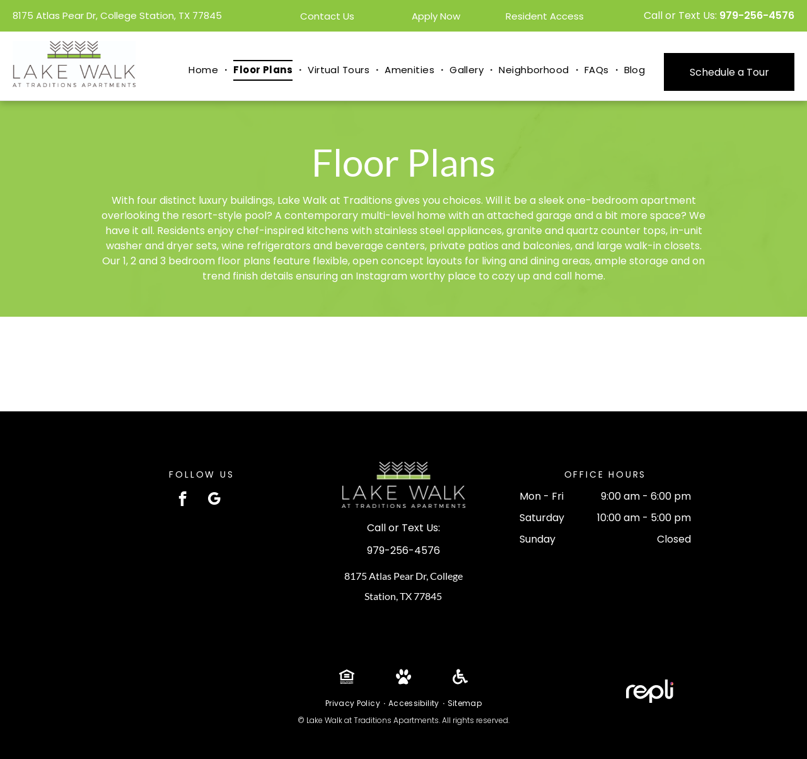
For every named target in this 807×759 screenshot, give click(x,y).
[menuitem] (204, 70)
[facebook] (182, 500)
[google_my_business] (214, 500)
